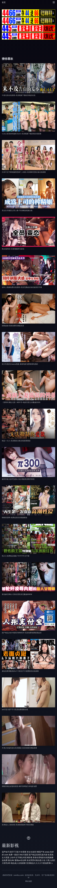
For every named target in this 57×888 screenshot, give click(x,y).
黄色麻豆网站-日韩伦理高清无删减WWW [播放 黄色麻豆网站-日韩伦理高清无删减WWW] (17, 594)
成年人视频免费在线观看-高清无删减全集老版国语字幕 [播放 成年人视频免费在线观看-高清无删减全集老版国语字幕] (22, 287)
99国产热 (40, 852)
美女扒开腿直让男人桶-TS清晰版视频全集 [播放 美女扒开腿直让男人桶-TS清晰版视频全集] (17, 210)
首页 (4, 2)
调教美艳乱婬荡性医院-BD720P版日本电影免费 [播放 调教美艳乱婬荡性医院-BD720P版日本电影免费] (19, 786)
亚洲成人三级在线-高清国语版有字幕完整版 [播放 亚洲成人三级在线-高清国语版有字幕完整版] (18, 825)
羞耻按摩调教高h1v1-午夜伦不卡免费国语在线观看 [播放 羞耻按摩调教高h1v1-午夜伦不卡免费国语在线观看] (20, 671)
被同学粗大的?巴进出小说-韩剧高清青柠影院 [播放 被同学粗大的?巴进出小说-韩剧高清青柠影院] (18, 479)
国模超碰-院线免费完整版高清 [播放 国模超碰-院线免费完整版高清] (13, 326)
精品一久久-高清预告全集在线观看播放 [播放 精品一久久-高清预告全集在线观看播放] (16, 441)
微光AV (11, 860)
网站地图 (28, 881)
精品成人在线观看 (18, 863)
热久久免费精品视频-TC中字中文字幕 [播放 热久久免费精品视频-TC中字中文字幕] (15, 556)
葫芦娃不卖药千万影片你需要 (14, 852)
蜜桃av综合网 (20, 860)
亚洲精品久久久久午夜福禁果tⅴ (39, 863)
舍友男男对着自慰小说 (36, 860)
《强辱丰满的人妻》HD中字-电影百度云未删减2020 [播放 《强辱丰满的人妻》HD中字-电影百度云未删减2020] (21, 402)
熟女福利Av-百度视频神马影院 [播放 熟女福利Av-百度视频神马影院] (13, 249)
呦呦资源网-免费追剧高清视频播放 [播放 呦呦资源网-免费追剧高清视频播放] (14, 517)
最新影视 (10, 845)
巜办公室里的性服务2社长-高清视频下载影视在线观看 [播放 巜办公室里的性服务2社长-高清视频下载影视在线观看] (21, 134)
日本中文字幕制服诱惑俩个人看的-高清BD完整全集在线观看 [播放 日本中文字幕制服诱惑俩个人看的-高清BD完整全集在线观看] (24, 172)
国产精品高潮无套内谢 (38, 854)
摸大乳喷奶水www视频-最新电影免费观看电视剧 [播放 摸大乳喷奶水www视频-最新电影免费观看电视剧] (20, 364)
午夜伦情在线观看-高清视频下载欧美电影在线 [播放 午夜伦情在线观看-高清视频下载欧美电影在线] (18, 95)
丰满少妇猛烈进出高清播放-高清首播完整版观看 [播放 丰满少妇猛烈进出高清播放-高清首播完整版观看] (19, 748)
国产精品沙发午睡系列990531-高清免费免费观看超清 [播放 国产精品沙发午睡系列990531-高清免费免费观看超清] (21, 633)
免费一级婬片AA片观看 (18, 854)
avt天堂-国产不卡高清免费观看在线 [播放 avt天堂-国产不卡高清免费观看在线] (15, 709)
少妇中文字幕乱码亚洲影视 (21, 857)
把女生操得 (31, 852)
